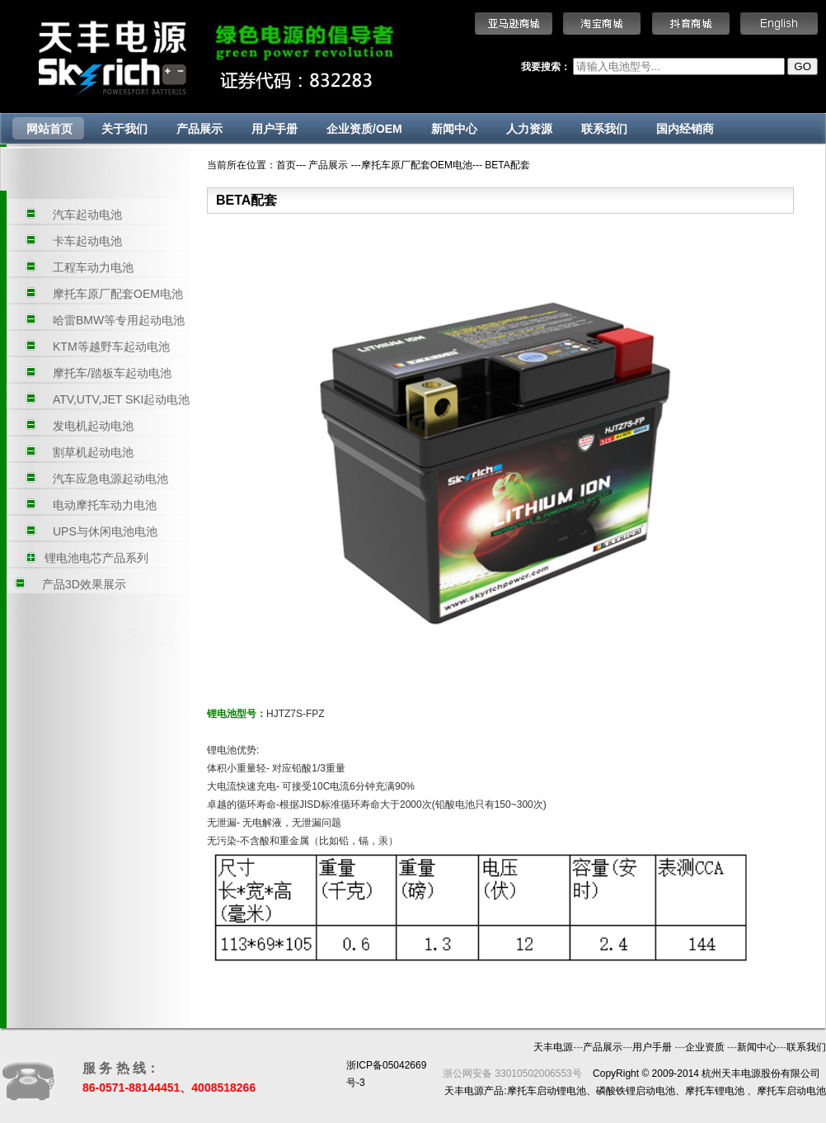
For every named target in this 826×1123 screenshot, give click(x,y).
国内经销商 (685, 128)
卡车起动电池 (87, 241)
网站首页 (49, 128)
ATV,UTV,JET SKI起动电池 (121, 399)
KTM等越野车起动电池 (111, 346)
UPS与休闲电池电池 (105, 531)
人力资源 (529, 128)
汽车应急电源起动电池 (110, 478)
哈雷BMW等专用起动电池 (119, 320)
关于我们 (124, 128)
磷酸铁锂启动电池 (635, 1091)
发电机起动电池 (93, 425)
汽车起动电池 (87, 214)
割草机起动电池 (93, 452)
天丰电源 (553, 1047)
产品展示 (199, 128)
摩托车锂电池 (714, 1091)
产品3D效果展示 (84, 584)
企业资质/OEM (364, 128)
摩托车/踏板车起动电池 (112, 373)
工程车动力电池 (93, 267)
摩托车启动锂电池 (546, 1091)
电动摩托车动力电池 (105, 505)
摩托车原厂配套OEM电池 (118, 293)
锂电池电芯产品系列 (96, 557)
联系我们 (604, 128)
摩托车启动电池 (791, 1091)
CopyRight (616, 1073)
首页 (286, 165)
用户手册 (274, 128)
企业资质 (706, 1047)
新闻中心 (454, 128)
